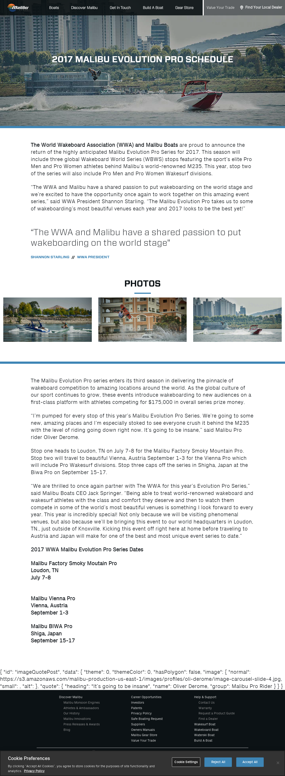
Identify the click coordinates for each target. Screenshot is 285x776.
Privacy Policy (141, 713)
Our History (71, 713)
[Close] (278, 767)
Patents (136, 708)
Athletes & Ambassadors (81, 708)
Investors (137, 702)
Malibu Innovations (77, 718)
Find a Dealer (208, 718)
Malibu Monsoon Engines (81, 702)
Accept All (250, 766)
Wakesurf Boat (204, 724)
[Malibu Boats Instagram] (147, 754)
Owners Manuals (143, 729)
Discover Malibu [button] (84, 8)
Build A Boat (153, 8)
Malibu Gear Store (144, 735)
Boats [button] (54, 8)
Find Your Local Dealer (263, 7)
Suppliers (138, 724)
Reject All (218, 766)
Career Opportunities (146, 697)
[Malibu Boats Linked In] (185, 754)
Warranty (205, 708)
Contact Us (206, 702)
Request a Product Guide (216, 713)
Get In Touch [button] (120, 8)
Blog (66, 729)
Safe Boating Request (147, 718)
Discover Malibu (70, 697)
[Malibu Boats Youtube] (166, 754)
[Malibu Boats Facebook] (128, 754)
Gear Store (184, 8)
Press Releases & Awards (81, 724)
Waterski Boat (204, 735)
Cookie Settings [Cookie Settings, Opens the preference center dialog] (186, 766)
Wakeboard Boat (206, 729)
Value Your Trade (220, 8)
